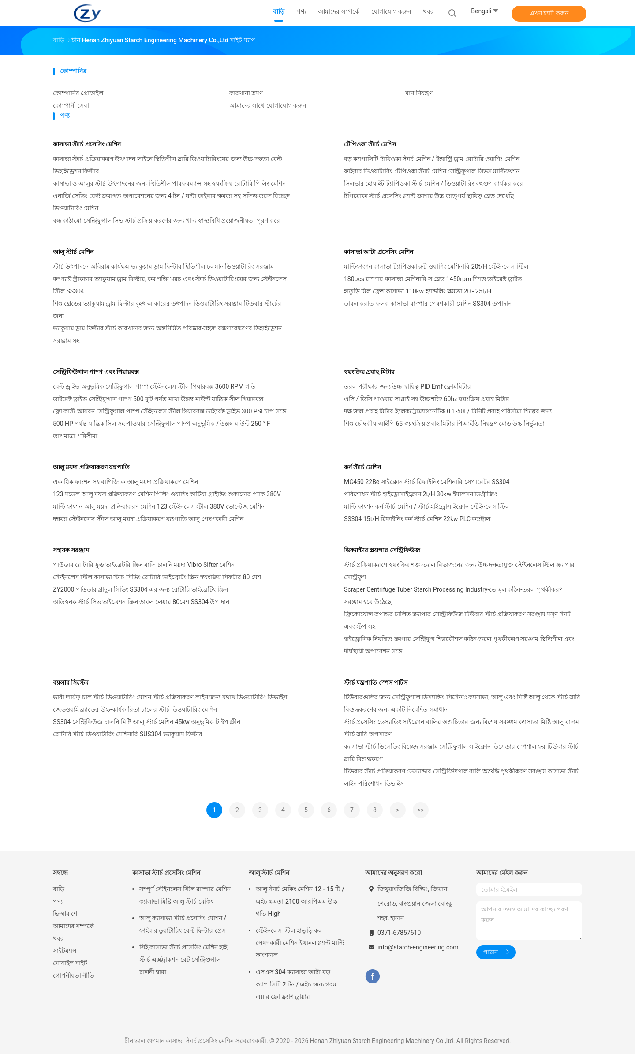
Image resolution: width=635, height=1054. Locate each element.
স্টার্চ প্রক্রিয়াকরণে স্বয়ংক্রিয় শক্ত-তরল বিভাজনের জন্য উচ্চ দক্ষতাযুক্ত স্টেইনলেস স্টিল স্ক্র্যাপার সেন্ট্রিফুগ (459, 571)
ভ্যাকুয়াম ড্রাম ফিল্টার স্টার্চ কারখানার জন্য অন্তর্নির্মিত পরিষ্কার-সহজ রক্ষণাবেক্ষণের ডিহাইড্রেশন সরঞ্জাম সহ (167, 334)
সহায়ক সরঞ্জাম (71, 550)
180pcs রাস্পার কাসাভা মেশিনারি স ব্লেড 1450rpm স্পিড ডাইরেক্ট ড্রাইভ (433, 278)
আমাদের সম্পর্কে (73, 926)
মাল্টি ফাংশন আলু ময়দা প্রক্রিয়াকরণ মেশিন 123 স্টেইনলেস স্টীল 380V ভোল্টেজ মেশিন (159, 506)
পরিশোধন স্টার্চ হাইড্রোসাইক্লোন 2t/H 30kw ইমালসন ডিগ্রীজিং (420, 494)
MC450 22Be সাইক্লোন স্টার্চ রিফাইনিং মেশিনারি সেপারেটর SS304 (426, 481)
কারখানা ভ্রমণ (246, 93)
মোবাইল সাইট (70, 963)
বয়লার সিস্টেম (71, 682)
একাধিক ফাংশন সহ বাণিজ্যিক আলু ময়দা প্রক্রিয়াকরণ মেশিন (125, 481)
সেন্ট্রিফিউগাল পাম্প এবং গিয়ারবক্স (96, 371)
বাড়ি (58, 889)
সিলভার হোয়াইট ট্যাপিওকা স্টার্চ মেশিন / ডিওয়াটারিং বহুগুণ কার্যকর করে (433, 183)
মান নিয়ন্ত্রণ (418, 93)
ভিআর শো (66, 913)
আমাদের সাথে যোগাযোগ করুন (267, 105)
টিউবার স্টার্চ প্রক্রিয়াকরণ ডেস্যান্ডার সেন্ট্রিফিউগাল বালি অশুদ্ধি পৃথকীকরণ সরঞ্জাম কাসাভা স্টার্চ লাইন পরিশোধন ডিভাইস (461, 777)
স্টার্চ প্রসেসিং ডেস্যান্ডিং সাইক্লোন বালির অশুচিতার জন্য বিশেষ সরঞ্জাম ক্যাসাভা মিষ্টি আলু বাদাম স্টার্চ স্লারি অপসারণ (461, 728)
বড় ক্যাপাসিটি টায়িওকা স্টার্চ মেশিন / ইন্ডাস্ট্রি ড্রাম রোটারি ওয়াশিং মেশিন (431, 158)
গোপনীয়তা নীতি (73, 975)
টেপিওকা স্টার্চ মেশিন (370, 144)
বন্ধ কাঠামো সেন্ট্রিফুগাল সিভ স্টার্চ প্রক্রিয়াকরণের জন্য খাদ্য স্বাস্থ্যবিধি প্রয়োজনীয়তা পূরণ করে (166, 220)
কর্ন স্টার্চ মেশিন (362, 467)
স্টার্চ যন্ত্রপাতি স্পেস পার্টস (375, 682)
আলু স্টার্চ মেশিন (73, 251)
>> (421, 810)
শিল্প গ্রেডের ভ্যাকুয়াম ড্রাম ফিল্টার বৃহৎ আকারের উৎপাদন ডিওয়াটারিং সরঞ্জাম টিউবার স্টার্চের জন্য (167, 309)
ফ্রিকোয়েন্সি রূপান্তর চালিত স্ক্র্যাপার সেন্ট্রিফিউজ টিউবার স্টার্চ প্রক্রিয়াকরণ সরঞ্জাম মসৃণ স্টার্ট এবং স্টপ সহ (457, 620)
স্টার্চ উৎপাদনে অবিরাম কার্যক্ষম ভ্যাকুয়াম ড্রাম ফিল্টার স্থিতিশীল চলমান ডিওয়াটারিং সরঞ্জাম (163, 266)
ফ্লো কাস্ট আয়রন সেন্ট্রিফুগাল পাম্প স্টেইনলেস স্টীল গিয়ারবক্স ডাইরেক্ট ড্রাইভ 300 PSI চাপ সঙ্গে (169, 411)
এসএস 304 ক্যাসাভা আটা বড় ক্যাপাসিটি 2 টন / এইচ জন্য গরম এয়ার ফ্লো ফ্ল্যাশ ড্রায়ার (296, 984)
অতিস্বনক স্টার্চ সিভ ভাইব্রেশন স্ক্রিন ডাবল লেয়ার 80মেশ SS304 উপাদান (141, 601)
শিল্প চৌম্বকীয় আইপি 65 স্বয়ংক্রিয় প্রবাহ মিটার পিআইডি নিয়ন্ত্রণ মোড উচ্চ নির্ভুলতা (444, 423)
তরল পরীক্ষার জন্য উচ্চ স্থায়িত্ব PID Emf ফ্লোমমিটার (407, 386)
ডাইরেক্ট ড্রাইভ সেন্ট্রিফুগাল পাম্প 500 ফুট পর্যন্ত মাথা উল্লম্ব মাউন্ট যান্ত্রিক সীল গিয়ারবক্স (158, 398)
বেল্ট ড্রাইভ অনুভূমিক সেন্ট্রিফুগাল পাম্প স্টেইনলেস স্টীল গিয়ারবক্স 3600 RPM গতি (154, 386)
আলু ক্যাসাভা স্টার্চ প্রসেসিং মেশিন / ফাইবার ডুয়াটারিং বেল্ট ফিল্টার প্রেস (182, 924)
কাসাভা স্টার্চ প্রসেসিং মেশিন (87, 144)
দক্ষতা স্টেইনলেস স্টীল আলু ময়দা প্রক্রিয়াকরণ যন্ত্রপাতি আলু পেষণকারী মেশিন (148, 518)
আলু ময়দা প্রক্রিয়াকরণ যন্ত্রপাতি (91, 467)
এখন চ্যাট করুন (549, 13)
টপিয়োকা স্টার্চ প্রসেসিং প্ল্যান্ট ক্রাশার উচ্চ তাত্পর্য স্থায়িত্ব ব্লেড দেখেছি (429, 195)
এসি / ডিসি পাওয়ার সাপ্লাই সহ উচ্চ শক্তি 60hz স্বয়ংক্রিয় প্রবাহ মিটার (426, 398)
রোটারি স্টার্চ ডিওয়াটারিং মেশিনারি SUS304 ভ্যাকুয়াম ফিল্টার (127, 734)
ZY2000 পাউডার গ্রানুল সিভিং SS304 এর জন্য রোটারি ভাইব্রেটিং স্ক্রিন (140, 589)
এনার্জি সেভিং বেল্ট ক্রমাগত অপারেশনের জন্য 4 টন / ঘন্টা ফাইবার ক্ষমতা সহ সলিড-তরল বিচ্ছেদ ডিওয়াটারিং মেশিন (171, 202)
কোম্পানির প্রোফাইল (78, 93)
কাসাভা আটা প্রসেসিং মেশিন (378, 251)
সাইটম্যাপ (65, 950)
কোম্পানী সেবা (71, 105)
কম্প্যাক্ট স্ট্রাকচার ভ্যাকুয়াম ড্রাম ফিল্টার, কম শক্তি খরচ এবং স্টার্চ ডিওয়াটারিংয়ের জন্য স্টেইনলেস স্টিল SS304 (170, 285)
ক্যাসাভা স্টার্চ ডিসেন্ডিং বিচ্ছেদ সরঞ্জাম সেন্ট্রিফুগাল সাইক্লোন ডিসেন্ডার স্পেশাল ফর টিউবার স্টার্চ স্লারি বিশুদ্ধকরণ (461, 752)
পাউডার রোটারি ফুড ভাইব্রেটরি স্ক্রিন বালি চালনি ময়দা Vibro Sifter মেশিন (144, 564)
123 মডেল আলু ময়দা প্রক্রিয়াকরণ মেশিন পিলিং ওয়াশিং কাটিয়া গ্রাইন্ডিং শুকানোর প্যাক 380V (167, 494)
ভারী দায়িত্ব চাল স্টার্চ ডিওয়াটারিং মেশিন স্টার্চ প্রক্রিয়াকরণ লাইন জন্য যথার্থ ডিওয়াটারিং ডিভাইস (170, 697)
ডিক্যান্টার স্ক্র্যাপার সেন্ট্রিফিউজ (382, 550)
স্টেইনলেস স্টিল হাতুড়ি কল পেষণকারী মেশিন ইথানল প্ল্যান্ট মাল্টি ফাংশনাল (300, 943)
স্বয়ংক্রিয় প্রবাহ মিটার (369, 371)
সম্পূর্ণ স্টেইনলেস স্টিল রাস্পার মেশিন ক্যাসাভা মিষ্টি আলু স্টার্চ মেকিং (185, 895)
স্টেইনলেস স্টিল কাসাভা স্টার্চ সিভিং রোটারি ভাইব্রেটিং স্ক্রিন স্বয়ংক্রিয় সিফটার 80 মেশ (157, 577)
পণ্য (58, 901)
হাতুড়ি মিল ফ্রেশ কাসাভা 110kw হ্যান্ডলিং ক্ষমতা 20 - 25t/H (417, 291)
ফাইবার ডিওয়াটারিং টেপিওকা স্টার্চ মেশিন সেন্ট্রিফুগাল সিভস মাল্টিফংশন (431, 171)
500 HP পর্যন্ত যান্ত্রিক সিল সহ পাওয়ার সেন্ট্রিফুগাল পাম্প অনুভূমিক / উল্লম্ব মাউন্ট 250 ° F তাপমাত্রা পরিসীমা (161, 429)
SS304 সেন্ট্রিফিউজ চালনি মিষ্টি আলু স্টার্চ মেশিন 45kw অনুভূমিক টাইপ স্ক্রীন (146, 721)
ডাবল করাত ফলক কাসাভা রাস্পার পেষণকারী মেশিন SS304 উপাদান (428, 303)
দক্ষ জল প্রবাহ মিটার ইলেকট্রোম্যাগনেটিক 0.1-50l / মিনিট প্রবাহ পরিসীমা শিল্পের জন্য (448, 411)
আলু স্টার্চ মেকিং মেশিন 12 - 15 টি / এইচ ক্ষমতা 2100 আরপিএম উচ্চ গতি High (300, 901)
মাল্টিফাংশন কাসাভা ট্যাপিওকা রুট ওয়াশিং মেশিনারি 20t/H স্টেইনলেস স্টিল (436, 266)
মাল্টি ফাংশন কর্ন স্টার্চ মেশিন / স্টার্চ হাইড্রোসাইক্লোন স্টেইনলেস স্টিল (427, 506)
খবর (58, 938)
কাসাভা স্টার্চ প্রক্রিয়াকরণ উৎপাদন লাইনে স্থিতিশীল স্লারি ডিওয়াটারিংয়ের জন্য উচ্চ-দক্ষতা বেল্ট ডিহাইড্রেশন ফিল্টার (167, 165)
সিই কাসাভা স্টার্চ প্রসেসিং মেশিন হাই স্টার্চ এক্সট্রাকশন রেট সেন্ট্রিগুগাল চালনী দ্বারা (183, 959)
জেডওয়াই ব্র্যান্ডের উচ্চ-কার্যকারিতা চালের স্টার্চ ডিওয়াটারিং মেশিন (135, 709)
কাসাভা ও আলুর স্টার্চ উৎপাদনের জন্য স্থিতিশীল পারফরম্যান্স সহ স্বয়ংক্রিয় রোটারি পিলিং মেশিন (169, 183)
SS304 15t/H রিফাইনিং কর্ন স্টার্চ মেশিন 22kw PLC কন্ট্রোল (417, 518)
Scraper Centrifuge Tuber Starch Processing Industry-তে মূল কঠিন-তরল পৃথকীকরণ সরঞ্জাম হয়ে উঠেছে (453, 595)
